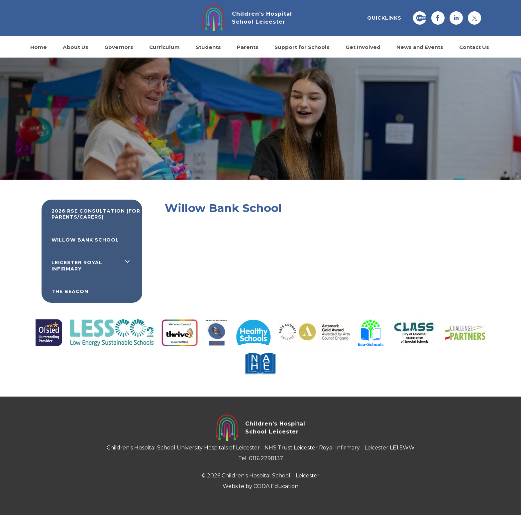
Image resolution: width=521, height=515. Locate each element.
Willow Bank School (85, 240)
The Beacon (70, 291)
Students (208, 47)
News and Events (419, 47)
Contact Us (474, 47)
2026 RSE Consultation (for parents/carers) (96, 214)
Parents (248, 47)
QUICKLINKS (384, 18)
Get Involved (363, 47)
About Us (75, 47)
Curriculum (164, 47)
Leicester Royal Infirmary (77, 265)
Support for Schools (302, 47)
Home (38, 47)
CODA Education (276, 486)
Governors (118, 47)
